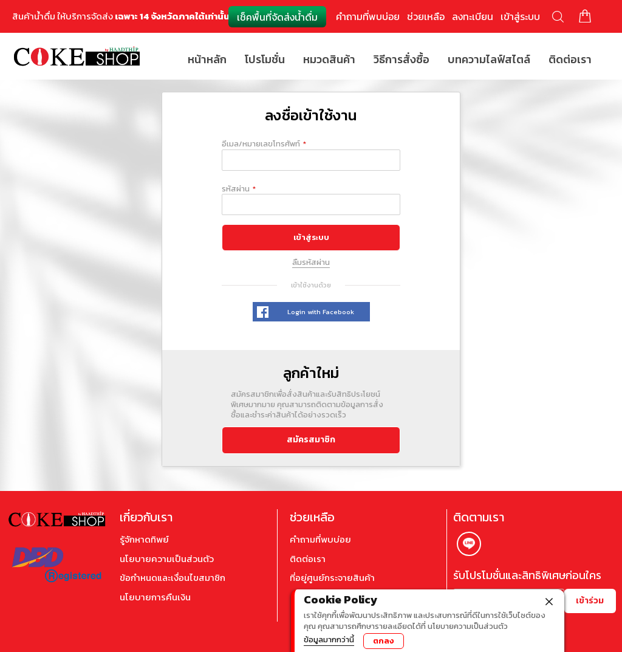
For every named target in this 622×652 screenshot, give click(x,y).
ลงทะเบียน (472, 16)
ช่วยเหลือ (426, 16)
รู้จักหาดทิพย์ (144, 540)
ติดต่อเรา (308, 559)
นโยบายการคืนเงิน (155, 597)
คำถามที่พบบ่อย (368, 16)
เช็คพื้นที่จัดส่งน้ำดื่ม (277, 17)
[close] (549, 600)
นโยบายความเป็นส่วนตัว (167, 559)
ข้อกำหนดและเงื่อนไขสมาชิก (172, 578)
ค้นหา (558, 16)
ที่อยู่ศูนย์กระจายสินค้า (332, 578)
